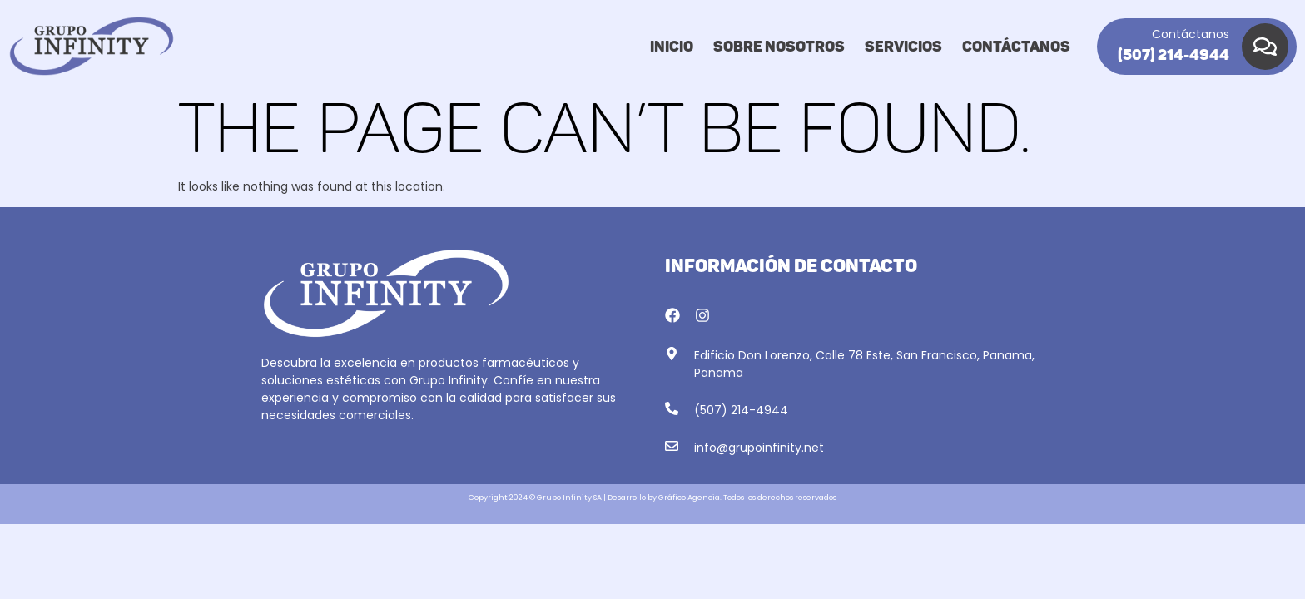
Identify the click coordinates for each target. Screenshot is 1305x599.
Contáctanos (1016, 46)
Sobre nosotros (779, 46)
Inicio (671, 46)
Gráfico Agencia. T (692, 497)
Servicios (903, 46)
